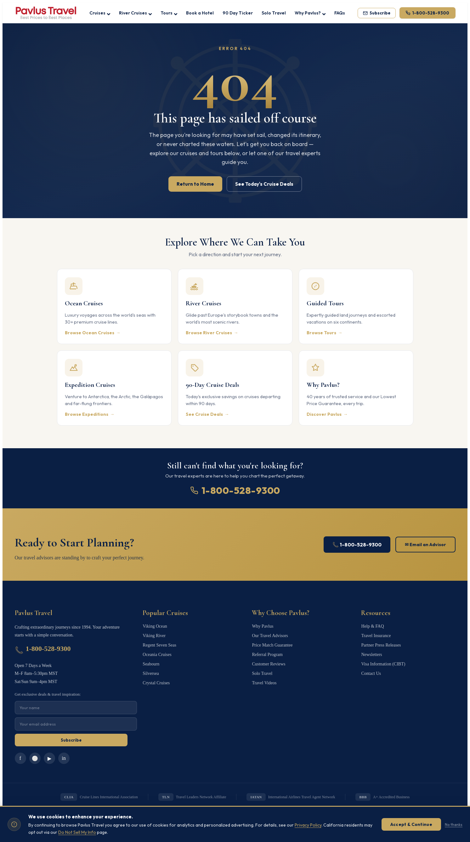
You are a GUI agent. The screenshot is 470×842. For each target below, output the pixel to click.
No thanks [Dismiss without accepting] (453, 823)
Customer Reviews (268, 664)
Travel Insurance (376, 635)
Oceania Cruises (157, 654)
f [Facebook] (20, 758)
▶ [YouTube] (49, 758)
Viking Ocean (155, 626)
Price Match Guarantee (272, 645)
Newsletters (371, 654)
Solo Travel (274, 13)
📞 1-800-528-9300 (357, 544)
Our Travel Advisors (270, 635)
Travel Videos (264, 683)
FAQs (339, 13)
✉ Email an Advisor (425, 544)
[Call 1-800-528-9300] (427, 13)
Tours (169, 13)
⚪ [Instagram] (35, 758)
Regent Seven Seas (159, 645)
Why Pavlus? (310, 13)
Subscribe (71, 740)
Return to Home (195, 184)
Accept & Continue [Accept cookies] (411, 824)
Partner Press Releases (381, 645)
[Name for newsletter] (76, 707)
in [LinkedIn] (63, 758)
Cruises (99, 13)
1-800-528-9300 (235, 490)
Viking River (154, 635)
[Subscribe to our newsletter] (377, 13)
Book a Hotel (200, 13)
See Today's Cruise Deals (264, 184)
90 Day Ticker (238, 13)
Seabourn (151, 664)
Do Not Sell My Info (77, 831)
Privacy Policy (308, 824)
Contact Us (371, 673)
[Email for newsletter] (76, 724)
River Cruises (135, 13)
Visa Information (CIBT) (383, 664)
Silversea (151, 673)
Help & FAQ (372, 626)
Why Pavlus (262, 626)
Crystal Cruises (156, 683)
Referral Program (267, 654)
